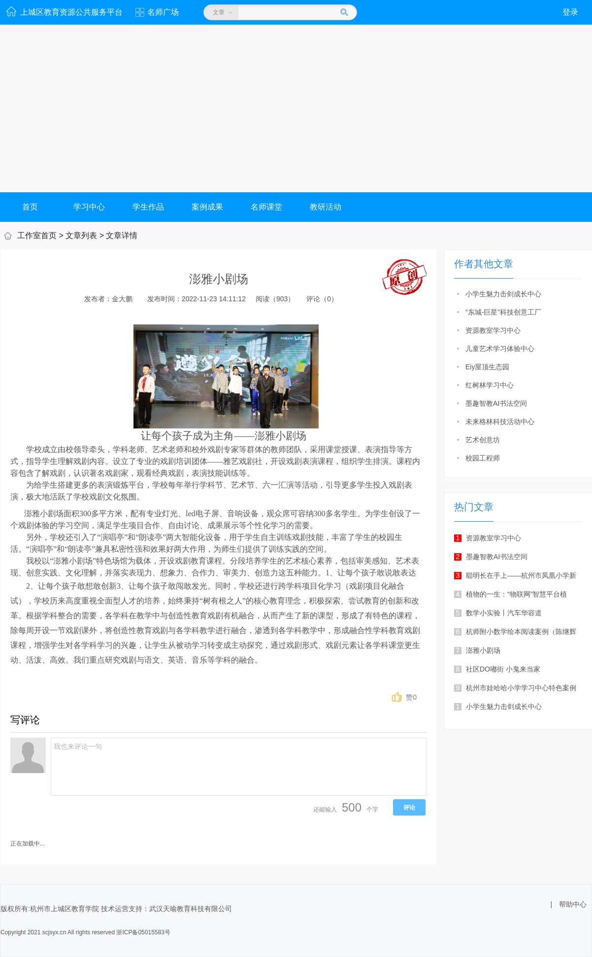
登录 (570, 12)
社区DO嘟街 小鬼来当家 (497, 669)
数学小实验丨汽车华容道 (498, 613)
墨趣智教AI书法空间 (496, 403)
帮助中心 (573, 904)
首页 (30, 207)
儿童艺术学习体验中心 (499, 349)
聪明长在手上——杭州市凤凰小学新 (515, 575)
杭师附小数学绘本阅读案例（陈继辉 (515, 632)
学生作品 (148, 207)
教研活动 (325, 207)
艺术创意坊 (482, 440)
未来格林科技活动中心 (499, 421)
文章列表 (81, 235)
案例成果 (207, 207)
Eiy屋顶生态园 (487, 367)
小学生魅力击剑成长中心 (503, 294)
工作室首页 (37, 235)
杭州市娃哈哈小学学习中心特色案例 (515, 688)
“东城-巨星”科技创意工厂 (503, 312)
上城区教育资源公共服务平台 (71, 12)
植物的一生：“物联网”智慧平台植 (510, 594)
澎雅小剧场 (477, 650)
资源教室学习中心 (493, 330)
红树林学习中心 (489, 385)
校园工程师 (482, 458)
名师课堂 (266, 207)
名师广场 (163, 12)
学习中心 (89, 207)
